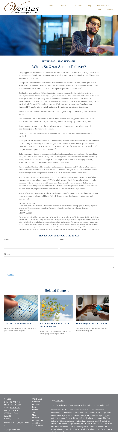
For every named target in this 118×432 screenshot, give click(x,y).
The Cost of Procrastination (18, 323)
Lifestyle (35, 418)
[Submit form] (10, 275)
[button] (51, 5)
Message (7, 254)
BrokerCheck (104, 405)
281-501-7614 (16, 405)
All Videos (36, 423)
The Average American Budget (91, 323)
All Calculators (37, 426)
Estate (34, 407)
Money (34, 415)
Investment (36, 404)
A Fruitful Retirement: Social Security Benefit (55, 325)
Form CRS (60, 401)
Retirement (36, 402)
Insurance (35, 410)
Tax (33, 412)
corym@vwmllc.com (12, 429)
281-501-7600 (15, 402)
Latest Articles (37, 420)
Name (6, 239)
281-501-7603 (15, 408)
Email (62, 239)
